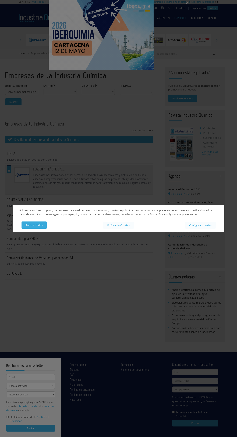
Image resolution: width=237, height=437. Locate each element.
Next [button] (216, 40)
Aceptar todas (34, 225)
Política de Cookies (118, 225)
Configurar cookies (200, 225)
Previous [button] (20, 40)
